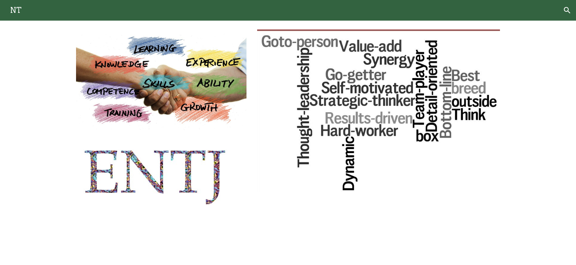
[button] (567, 10)
